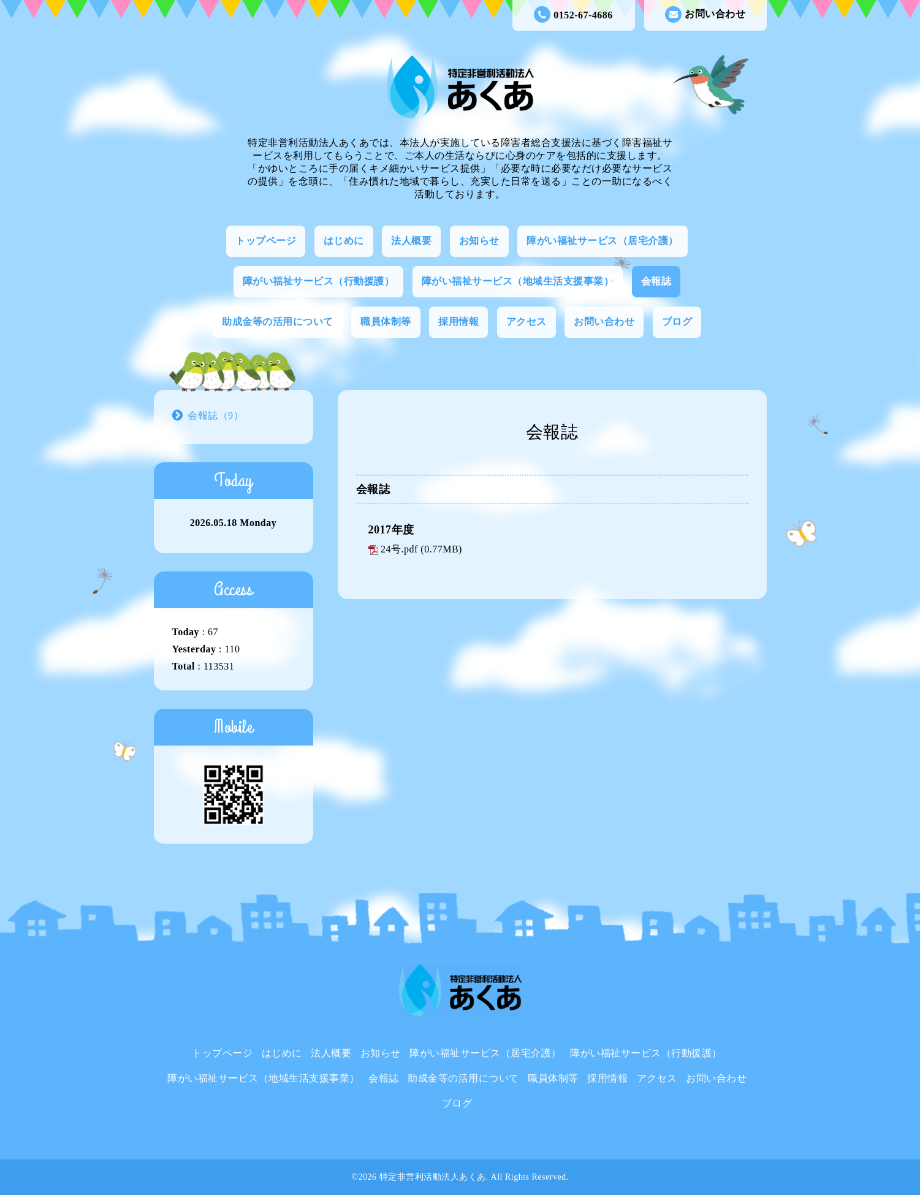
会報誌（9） (215, 415)
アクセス (526, 321)
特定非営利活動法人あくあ (432, 1177)
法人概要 (411, 240)
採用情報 (458, 321)
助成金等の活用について (277, 321)
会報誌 (656, 281)
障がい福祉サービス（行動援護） (319, 281)
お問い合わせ (705, 14)
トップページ (265, 240)
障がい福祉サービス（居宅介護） (603, 240)
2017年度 (391, 530)
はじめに (344, 240)
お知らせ (479, 240)
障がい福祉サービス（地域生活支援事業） (518, 281)
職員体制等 (385, 321)
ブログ (677, 321)
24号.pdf (399, 549)
